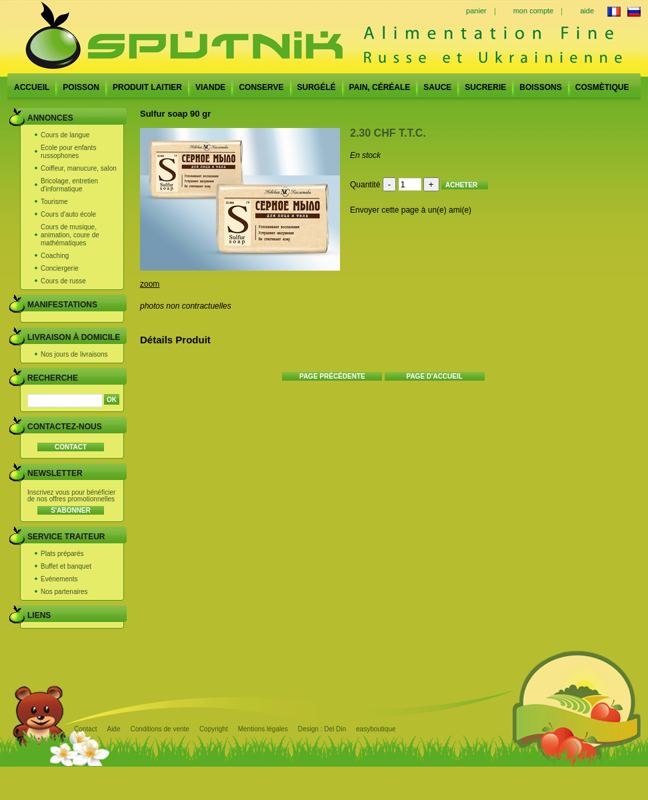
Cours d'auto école (68, 214)
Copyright (213, 729)
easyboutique (376, 729)
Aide (113, 729)
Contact (85, 729)
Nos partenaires (64, 591)
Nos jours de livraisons (74, 354)
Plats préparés (62, 553)
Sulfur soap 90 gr (175, 114)
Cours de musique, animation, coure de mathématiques (70, 235)
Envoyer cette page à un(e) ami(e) (410, 210)
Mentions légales (263, 729)
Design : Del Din (322, 729)
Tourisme (54, 201)
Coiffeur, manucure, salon (79, 168)
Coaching (55, 255)
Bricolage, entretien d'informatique (69, 185)
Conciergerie (60, 268)
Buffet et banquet (66, 566)
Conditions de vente (159, 729)
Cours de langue (65, 135)
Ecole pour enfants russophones (68, 151)
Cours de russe (63, 281)
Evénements (59, 579)
